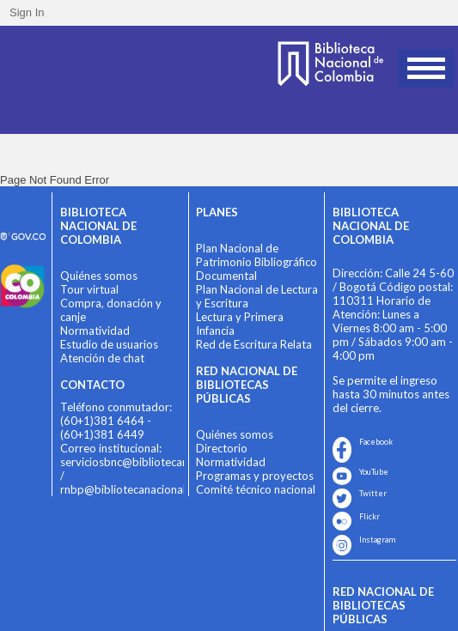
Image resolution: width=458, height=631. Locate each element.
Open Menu (426, 68)
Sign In (26, 12)
